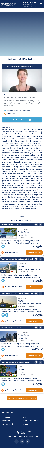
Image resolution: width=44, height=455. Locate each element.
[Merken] (36, 224)
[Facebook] (22, 441)
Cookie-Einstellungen (31, 420)
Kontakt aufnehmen (22, 120)
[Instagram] (16, 441)
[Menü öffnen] (41, 4)
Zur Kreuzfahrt (34, 252)
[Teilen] (40, 224)
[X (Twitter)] (28, 441)
